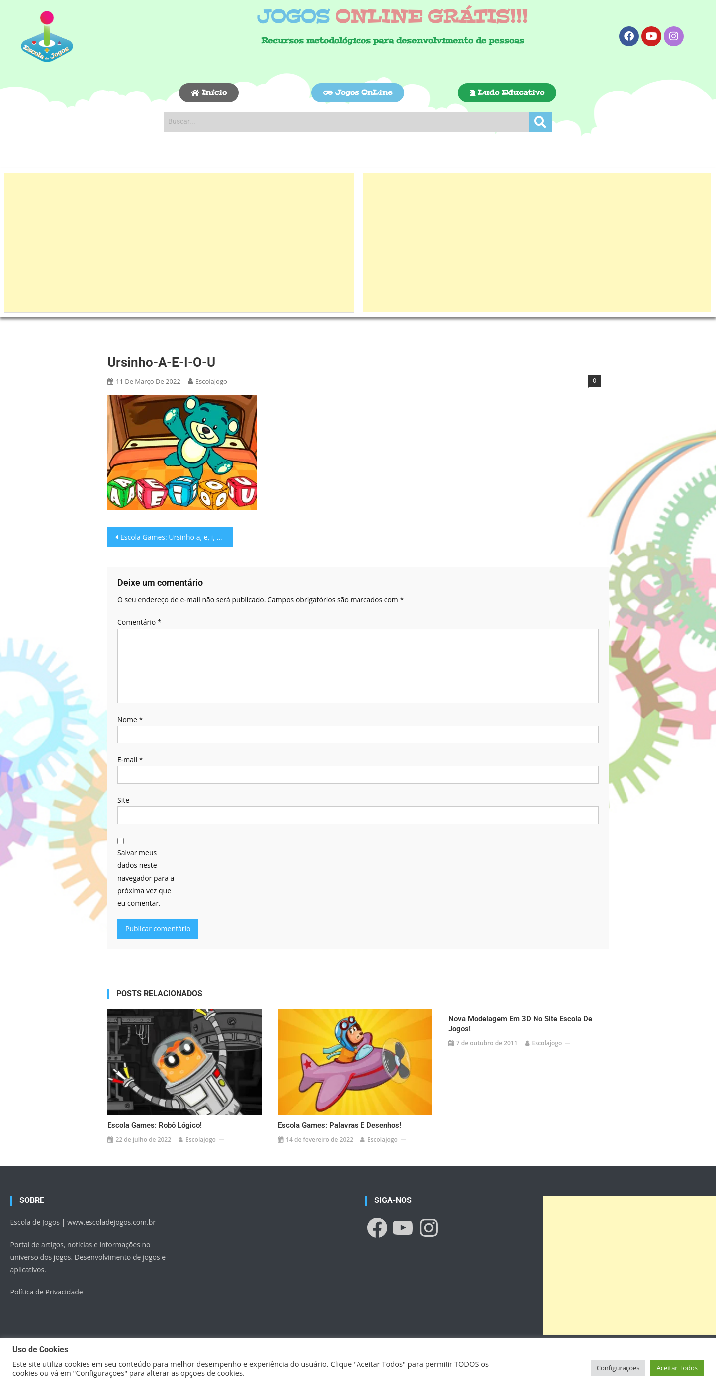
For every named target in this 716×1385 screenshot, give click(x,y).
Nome (130, 719)
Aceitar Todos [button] (677, 1367)
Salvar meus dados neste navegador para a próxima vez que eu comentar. (145, 878)
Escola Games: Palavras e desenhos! (339, 1121)
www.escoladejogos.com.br (111, 1218)
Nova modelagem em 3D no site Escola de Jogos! (520, 1024)
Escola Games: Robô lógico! (154, 1121)
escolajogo (211, 381)
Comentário (139, 622)
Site (123, 800)
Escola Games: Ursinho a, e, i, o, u (174, 537)
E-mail (130, 759)
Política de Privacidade (46, 1288)
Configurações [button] (618, 1367)
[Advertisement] (179, 242)
